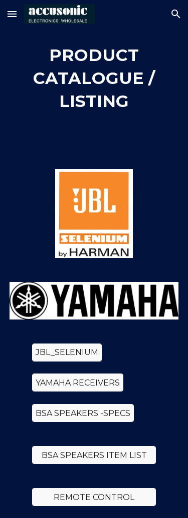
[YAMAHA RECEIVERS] (78, 383)
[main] (94, 78)
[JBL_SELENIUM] (67, 352)
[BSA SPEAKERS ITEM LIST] (94, 455)
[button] (12, 14)
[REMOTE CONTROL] (94, 497)
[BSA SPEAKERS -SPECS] (83, 413)
